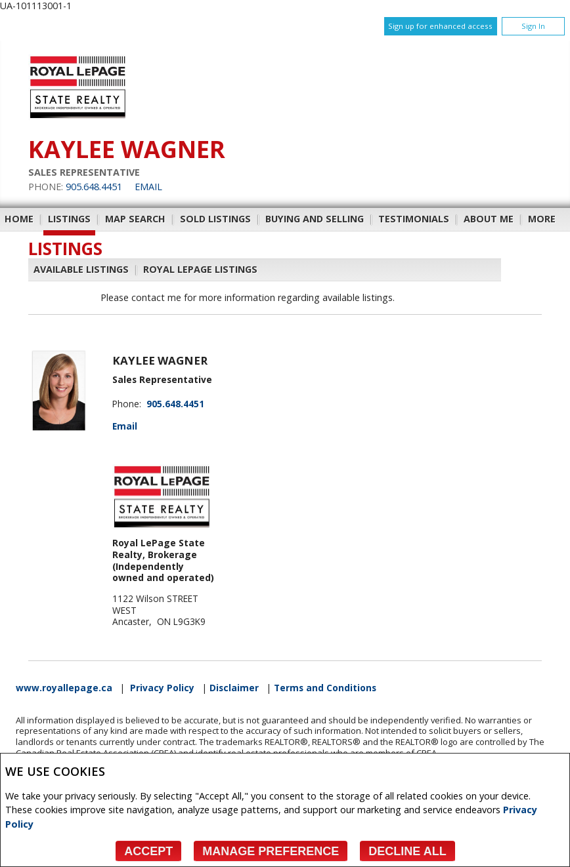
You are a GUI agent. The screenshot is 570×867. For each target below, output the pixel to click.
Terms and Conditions (325, 688)
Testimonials (413, 218)
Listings (69, 218)
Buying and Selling (314, 218)
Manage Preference (270, 851)
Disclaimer (234, 688)
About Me (489, 218)
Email (148, 186)
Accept (148, 851)
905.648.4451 (94, 186)
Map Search (135, 218)
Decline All (407, 851)
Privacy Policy (162, 688)
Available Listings (81, 269)
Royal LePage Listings (200, 269)
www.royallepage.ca (64, 688)
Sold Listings (215, 218)
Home (19, 218)
